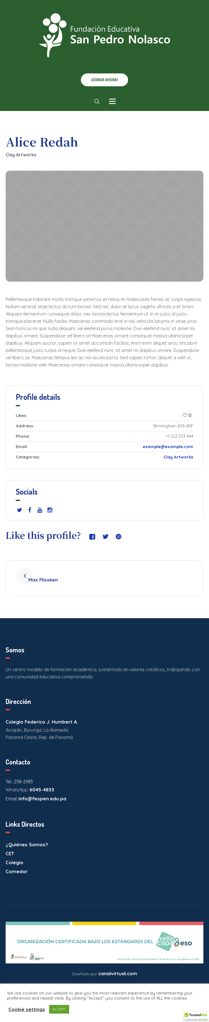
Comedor (17, 865)
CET (10, 847)
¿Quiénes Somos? (27, 839)
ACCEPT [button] (59, 1009)
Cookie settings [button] (26, 1009)
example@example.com (168, 446)
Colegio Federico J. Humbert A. (42, 716)
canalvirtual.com (117, 967)
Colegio (14, 856)
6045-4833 (41, 784)
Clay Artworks (178, 457)
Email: (12, 793)
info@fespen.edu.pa (42, 793)
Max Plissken (50, 575)
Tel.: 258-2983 (19, 775)
